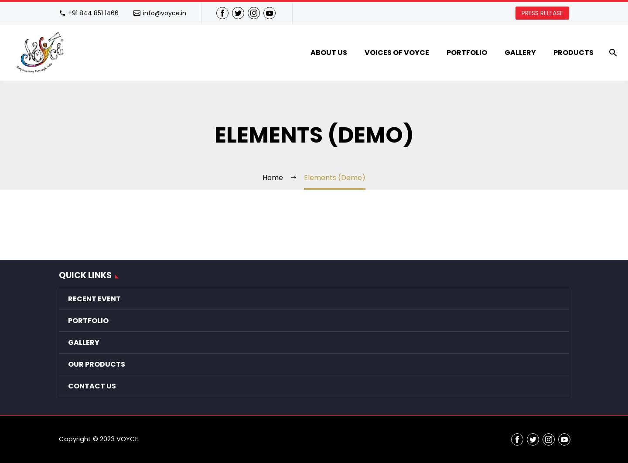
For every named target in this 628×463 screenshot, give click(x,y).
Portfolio (467, 53)
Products (573, 53)
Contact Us (92, 386)
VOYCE (127, 438)
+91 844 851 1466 (93, 13)
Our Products (96, 364)
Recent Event (94, 299)
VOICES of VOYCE (397, 53)
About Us (329, 53)
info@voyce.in (164, 13)
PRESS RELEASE (542, 13)
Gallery (520, 53)
